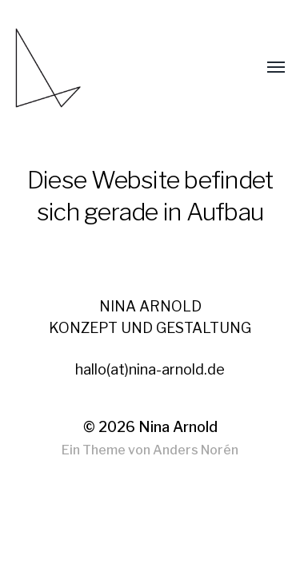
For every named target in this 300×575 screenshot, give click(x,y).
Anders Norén (195, 450)
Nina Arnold (178, 426)
